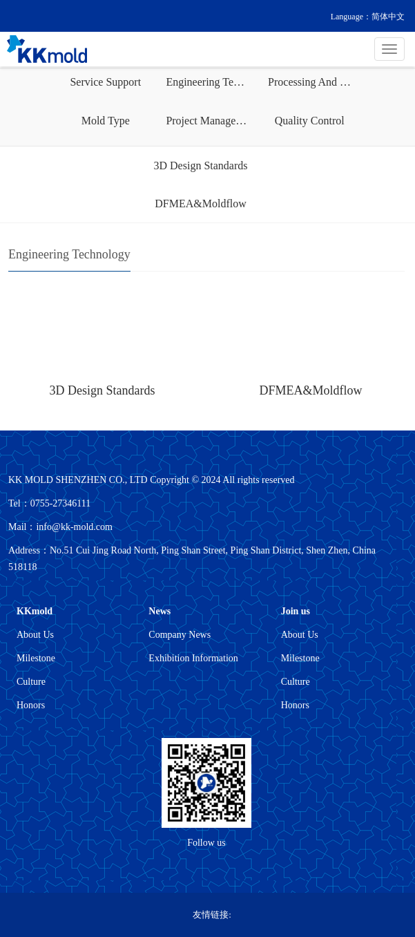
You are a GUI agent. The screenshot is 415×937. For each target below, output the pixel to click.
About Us (35, 635)
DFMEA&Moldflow (200, 203)
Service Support (105, 82)
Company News (179, 635)
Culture (31, 681)
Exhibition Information (193, 658)
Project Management (211, 120)
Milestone (36, 658)
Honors (31, 705)
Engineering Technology (211, 82)
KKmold (34, 611)
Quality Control (310, 120)
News (159, 611)
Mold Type (105, 120)
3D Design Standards (201, 165)
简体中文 (388, 16)
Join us (295, 611)
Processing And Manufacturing (313, 82)
